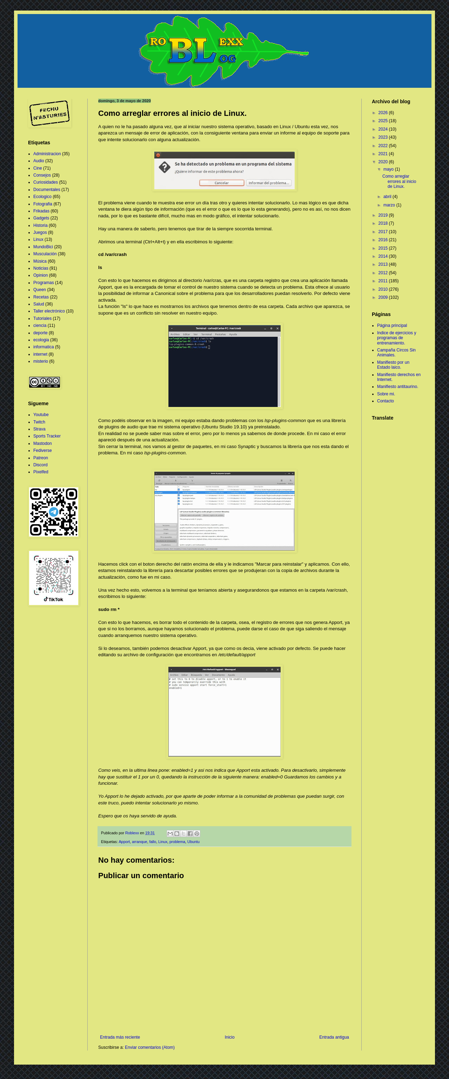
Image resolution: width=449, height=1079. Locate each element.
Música (40, 261)
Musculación (45, 253)
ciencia (39, 325)
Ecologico (42, 196)
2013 (383, 264)
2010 (383, 289)
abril (388, 196)
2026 (383, 112)
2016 (383, 239)
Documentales (46, 189)
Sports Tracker (47, 436)
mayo (389, 169)
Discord (40, 464)
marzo (389, 205)
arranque (139, 842)
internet (40, 354)
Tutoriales (42, 318)
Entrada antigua (334, 1037)
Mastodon (42, 443)
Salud (38, 304)
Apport (124, 842)
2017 (383, 231)
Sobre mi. (386, 394)
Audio (38, 160)
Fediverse (42, 450)
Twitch (39, 422)
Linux (162, 842)
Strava (39, 429)
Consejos (42, 175)
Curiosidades (45, 182)
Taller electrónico (49, 311)
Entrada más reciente (120, 1037)
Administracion (47, 153)
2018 (383, 223)
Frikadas (41, 211)
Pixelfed (40, 471)
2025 (383, 120)
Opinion (40, 275)
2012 (383, 272)
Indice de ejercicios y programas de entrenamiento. (396, 338)
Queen (39, 289)
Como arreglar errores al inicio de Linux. (399, 181)
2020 (383, 161)
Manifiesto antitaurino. (397, 386)
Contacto (385, 401)
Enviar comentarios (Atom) (150, 1047)
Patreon (40, 457)
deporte (40, 332)
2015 (383, 248)
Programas (43, 282)
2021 (383, 153)
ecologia (41, 339)
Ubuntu (193, 842)
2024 (383, 129)
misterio (40, 361)
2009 (383, 297)
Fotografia (42, 204)
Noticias (40, 268)
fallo (152, 842)
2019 (383, 215)
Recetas (41, 297)
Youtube (41, 414)
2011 (383, 280)
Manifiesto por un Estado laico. (393, 365)
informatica (43, 346)
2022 (383, 145)
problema (177, 842)
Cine (37, 168)
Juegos (40, 232)
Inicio (230, 1037)
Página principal (392, 325)
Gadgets (41, 218)
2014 (383, 256)
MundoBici (43, 246)
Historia (40, 225)
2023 (383, 137)
